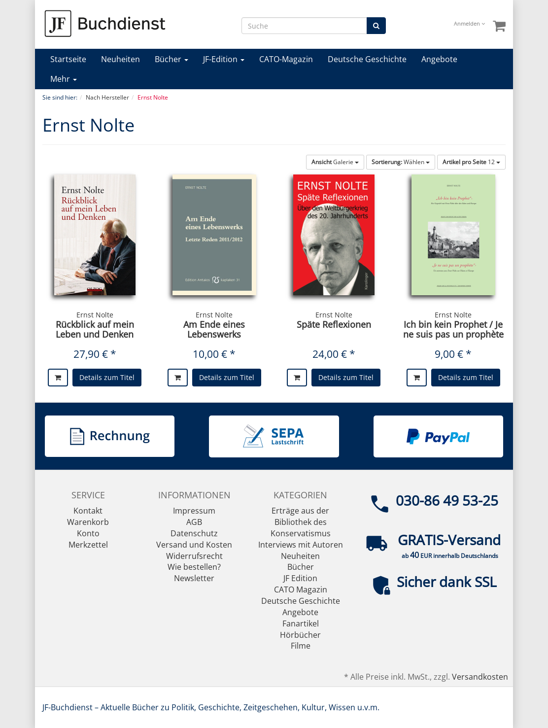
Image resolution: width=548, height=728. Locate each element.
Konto (88, 533)
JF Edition (300, 578)
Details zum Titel (107, 377)
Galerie (335, 162)
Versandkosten (480, 676)
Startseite (68, 59)
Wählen (401, 162)
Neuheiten (120, 59)
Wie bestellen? (194, 566)
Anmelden (469, 23)
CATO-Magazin (286, 59)
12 (471, 162)
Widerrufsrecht (194, 556)
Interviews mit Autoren (300, 544)
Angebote (439, 59)
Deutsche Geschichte (367, 59)
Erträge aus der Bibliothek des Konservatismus (301, 522)
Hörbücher (300, 634)
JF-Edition (223, 59)
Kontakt (88, 510)
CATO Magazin (300, 589)
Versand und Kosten (194, 544)
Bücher (171, 59)
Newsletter (194, 578)
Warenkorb (88, 522)
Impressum (194, 510)
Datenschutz (194, 533)
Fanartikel (300, 623)
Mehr (63, 78)
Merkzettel (88, 544)
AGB (194, 522)
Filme (300, 645)
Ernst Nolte (94, 314)
